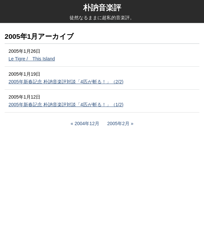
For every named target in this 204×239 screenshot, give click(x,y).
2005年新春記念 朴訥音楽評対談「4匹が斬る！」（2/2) (66, 81)
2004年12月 (87, 123)
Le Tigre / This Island (32, 58)
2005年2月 (118, 123)
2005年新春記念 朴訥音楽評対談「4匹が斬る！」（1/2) (66, 104)
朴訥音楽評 (102, 7)
